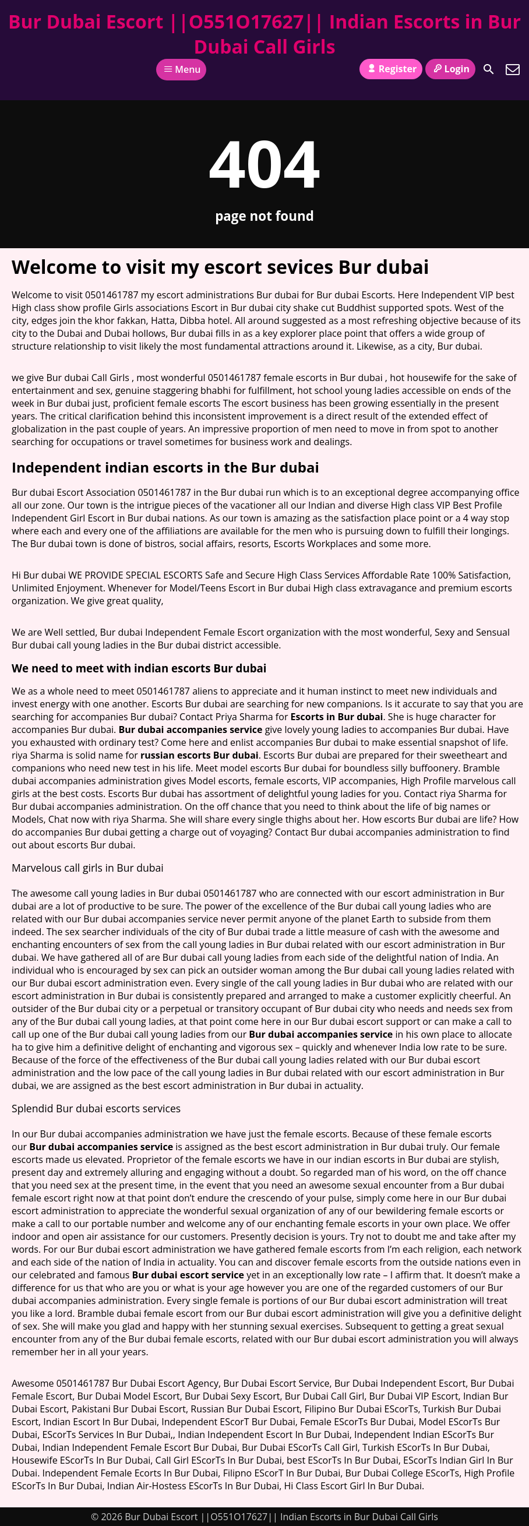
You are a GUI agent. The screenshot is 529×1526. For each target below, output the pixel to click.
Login (450, 68)
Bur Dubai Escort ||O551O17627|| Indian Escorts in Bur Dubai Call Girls (264, 34)
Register (391, 68)
